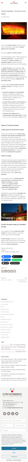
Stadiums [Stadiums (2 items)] (20, 351)
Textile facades (5, 337)
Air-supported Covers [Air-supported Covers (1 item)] (5, 345)
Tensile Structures (6, 329)
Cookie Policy (9, 460)
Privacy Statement (17, 460)
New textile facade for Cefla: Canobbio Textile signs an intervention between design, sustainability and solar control (14, 361)
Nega (14, 452)
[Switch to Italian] (2, 3)
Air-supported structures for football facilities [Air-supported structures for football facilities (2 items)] (13, 346)
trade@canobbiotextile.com (15, 407)
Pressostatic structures (7, 314)
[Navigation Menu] (25, 2)
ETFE (2, 306)
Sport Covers (4, 322)
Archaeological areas (7, 301)
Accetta (14, 448)
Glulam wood (4, 309)
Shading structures (6, 319)
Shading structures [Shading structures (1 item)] (11, 351)
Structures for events (7, 324)
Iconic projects (5, 312)
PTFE (2, 317)
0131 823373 (11, 404)
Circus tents (4, 304)
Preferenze (14, 456)
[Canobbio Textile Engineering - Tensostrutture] (14, 2)
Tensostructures (5, 332)
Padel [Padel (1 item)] (6, 351)
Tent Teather (4, 334)
